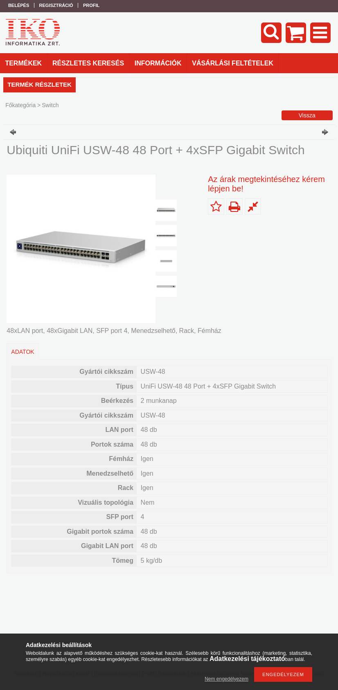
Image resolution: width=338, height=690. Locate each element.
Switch (50, 105)
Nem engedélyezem (226, 679)
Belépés (18, 5)
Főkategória (20, 105)
